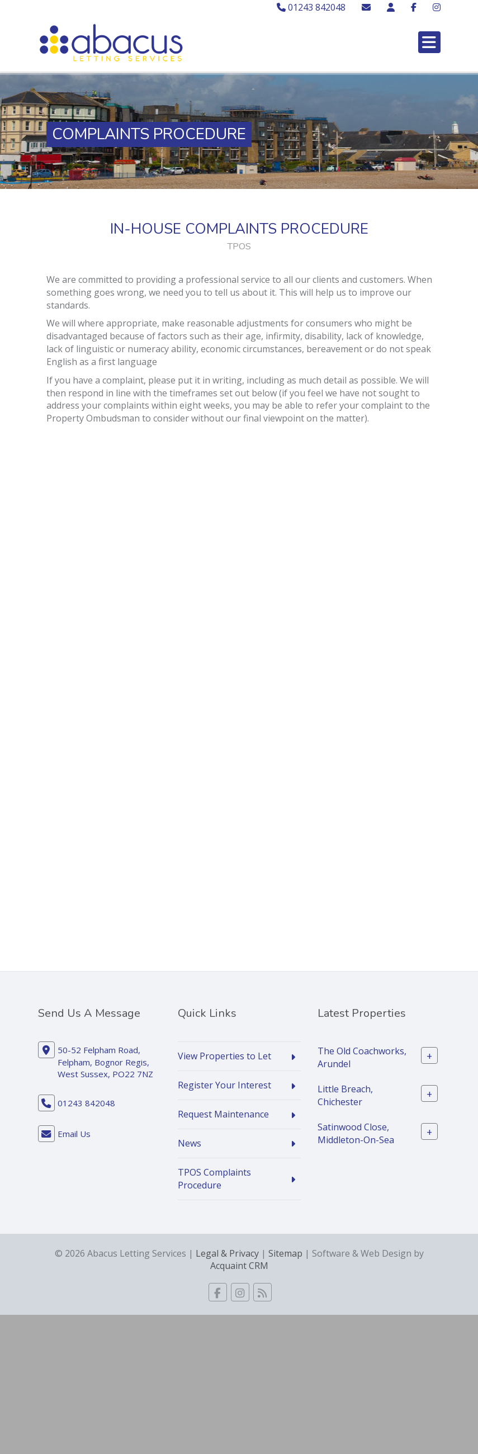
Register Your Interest (224, 1085)
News (189, 1143)
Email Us (74, 1133)
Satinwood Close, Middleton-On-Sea (356, 1133)
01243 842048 (311, 7)
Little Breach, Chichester (345, 1095)
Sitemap (285, 1253)
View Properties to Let (224, 1056)
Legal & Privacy (227, 1253)
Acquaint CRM (239, 1265)
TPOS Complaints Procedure (214, 1178)
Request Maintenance (223, 1114)
